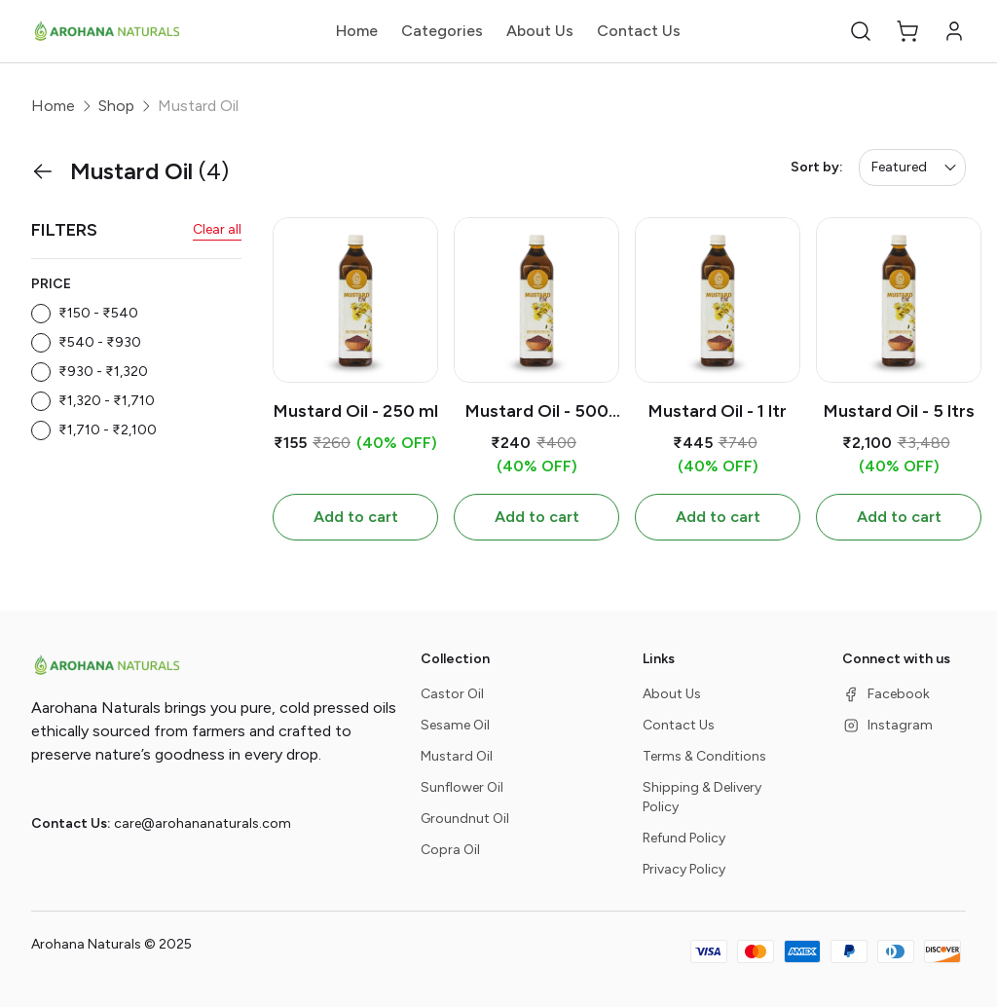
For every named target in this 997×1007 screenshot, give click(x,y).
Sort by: (817, 167)
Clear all (217, 229)
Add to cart (356, 516)
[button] (860, 31)
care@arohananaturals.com (202, 823)
